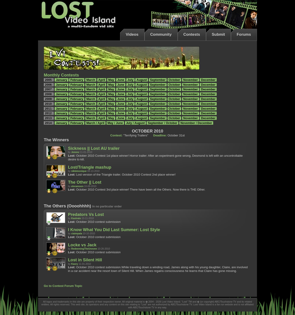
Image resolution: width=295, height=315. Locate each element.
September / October (162, 123)
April (101, 80)
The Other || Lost (84, 182)
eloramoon (77, 186)
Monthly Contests (61, 75)
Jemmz (75, 152)
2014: (49, 123)
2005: (49, 80)
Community (161, 34)
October (174, 80)
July (130, 80)
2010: (49, 104)
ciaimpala (76, 233)
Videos (132, 34)
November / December (196, 123)
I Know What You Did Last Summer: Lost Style (114, 229)
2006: (49, 84)
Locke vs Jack (82, 245)
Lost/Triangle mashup (89, 167)
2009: (49, 99)
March (90, 80)
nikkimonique (79, 171)
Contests (191, 34)
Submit (218, 34)
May (111, 80)
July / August (135, 123)
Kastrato (76, 218)
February (76, 80)
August (141, 80)
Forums (244, 34)
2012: (49, 113)
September (157, 80)
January (61, 80)
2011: (49, 108)
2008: (49, 94)
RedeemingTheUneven (84, 248)
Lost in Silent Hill (85, 260)
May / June (115, 123)
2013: (49, 118)
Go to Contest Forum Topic (63, 286)
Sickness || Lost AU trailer (94, 148)
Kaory (74, 264)
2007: (49, 89)
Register (251, 3)
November (190, 80)
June (120, 80)
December (208, 80)
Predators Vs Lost (86, 214)
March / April (95, 123)
